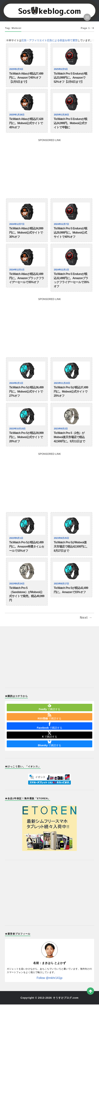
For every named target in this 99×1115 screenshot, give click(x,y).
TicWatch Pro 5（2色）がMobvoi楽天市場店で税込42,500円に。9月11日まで (69, 437)
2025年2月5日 (16, 69)
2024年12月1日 (17, 269)
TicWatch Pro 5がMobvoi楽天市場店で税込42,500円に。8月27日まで (71, 546)
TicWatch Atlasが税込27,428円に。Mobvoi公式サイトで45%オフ (26, 123)
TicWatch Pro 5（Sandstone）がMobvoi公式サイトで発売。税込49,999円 (26, 594)
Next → (86, 617)
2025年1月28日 (17, 114)
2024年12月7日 (17, 224)
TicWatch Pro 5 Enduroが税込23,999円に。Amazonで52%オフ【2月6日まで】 (70, 77)
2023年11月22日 (62, 383)
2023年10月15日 (18, 428)
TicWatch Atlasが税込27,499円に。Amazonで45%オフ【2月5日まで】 (26, 77)
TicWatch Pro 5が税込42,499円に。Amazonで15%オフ (71, 590)
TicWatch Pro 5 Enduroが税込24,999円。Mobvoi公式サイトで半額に (70, 123)
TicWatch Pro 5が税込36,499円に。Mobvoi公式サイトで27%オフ (26, 391)
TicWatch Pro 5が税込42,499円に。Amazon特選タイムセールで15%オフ (26, 546)
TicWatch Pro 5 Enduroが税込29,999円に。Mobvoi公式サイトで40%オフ (70, 232)
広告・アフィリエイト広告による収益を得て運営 (49, 40)
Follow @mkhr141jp (49, 977)
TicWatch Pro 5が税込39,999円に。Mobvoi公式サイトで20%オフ (26, 437)
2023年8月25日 (62, 538)
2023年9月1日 (16, 538)
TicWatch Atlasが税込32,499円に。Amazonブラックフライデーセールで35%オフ (26, 278)
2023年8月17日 (62, 583)
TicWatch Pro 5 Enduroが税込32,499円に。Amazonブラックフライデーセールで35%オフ (71, 280)
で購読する (49, 707)
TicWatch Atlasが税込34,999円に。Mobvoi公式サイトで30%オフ (26, 232)
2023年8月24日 (17, 583)
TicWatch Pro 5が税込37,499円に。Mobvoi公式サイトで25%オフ (71, 391)
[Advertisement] (49, 166)
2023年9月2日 (61, 428)
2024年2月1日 (16, 383)
